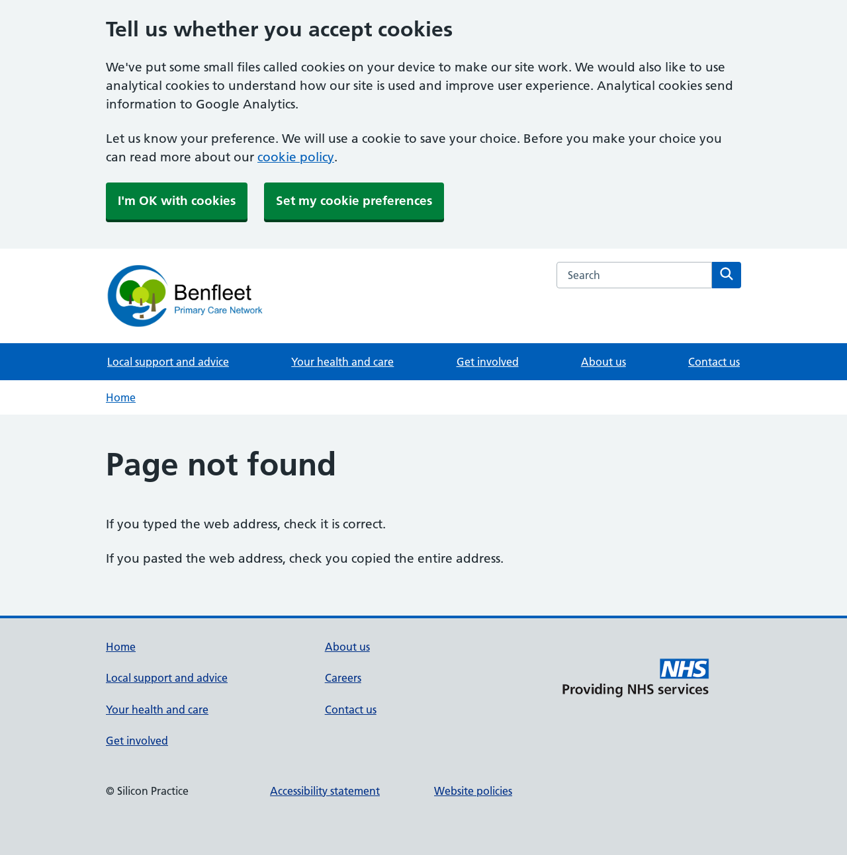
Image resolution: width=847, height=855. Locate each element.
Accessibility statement (325, 790)
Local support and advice (168, 361)
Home (121, 397)
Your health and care (342, 361)
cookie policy (295, 157)
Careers (343, 677)
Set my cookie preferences (354, 200)
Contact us (714, 361)
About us (603, 361)
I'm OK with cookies (177, 200)
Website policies (473, 790)
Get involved (488, 361)
